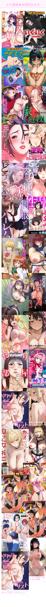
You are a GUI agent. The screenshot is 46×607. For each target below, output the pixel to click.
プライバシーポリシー (8, 603)
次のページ (24, 588)
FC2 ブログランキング (38, 603)
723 (26, 593)
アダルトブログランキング (23, 603)
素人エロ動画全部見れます (23, 605)
